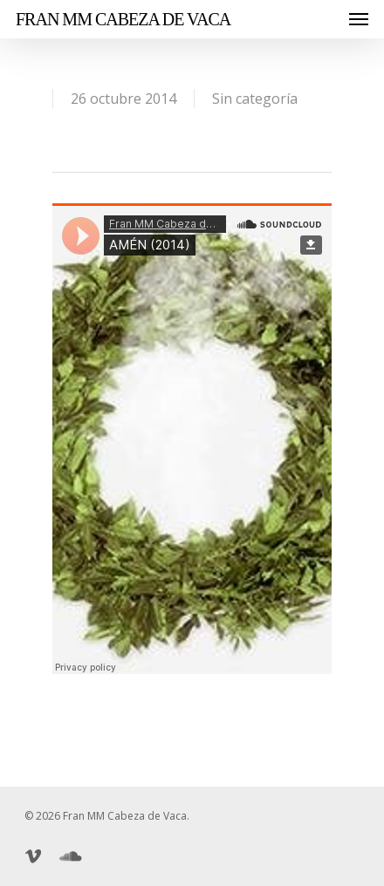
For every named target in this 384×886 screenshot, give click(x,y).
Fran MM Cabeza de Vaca (123, 19)
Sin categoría (255, 98)
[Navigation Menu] (358, 19)
